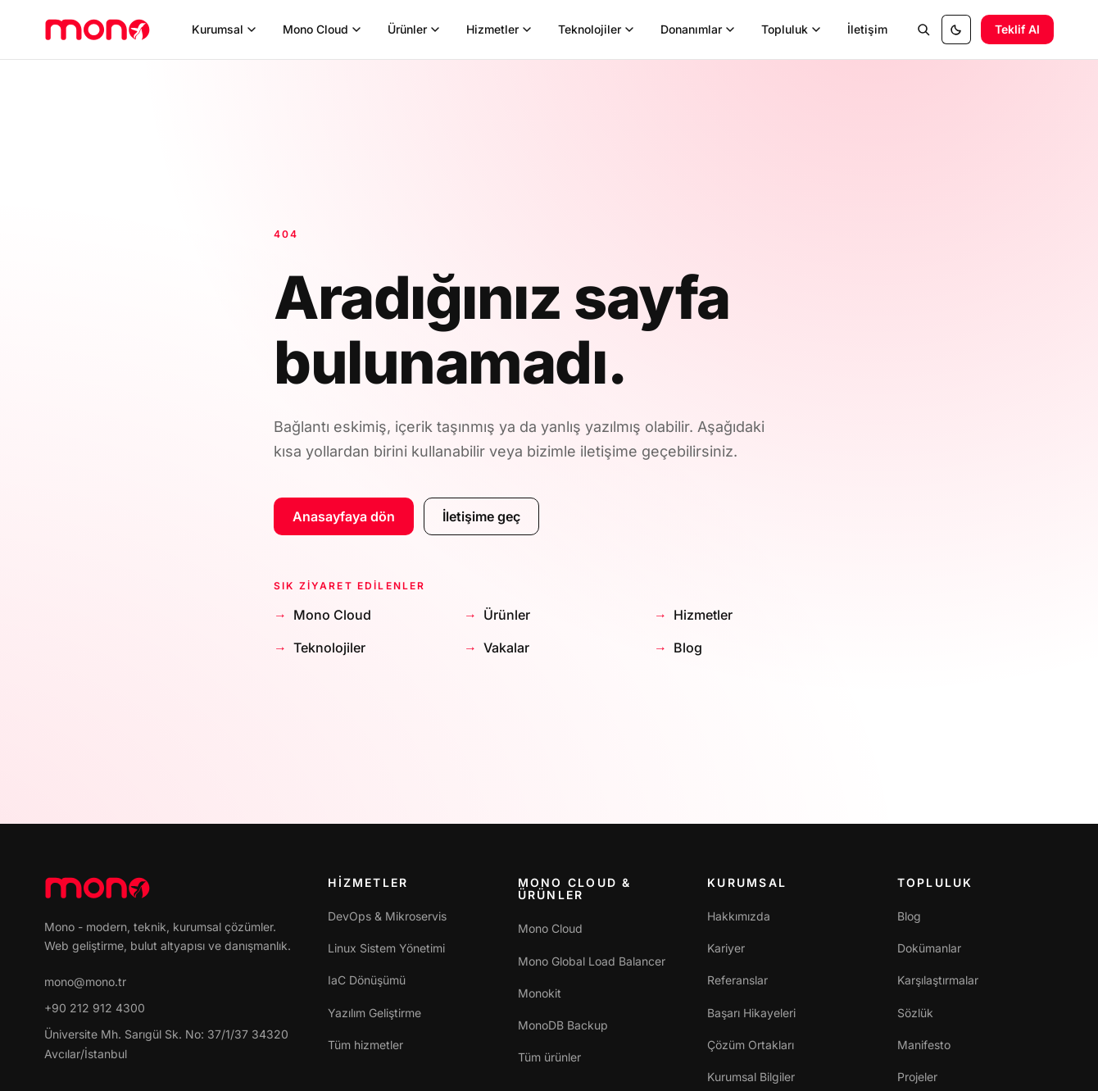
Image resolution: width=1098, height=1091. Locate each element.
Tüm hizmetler (365, 1045)
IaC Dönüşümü (367, 980)
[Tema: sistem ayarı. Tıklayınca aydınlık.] (956, 29)
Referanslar (737, 980)
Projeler (917, 1077)
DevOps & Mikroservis (387, 916)
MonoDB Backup (563, 1025)
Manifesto (924, 1045)
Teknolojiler (329, 647)
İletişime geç (481, 516)
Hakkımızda (738, 916)
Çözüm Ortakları (750, 1045)
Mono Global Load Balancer (591, 961)
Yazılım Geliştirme (374, 1013)
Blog (688, 647)
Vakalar (506, 647)
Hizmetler (703, 615)
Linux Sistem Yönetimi (386, 948)
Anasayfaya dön (344, 516)
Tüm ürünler (549, 1057)
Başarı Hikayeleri (751, 1013)
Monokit (539, 993)
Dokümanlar (929, 948)
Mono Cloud (332, 615)
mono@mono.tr (85, 982)
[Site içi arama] (923, 29)
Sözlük (915, 1013)
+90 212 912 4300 (94, 1008)
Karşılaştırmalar (937, 980)
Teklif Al (1017, 29)
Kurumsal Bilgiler (751, 1077)
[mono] (97, 29)
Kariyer (726, 948)
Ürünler (506, 615)
